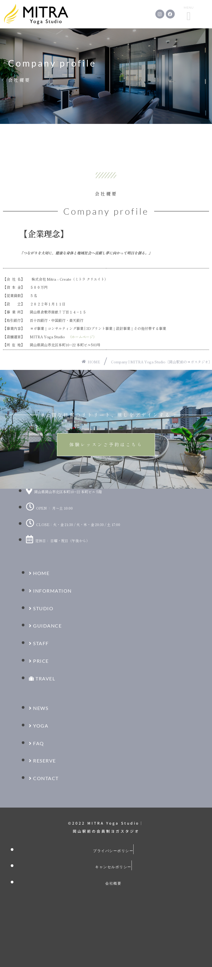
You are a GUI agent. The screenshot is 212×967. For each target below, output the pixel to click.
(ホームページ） (83, 336)
